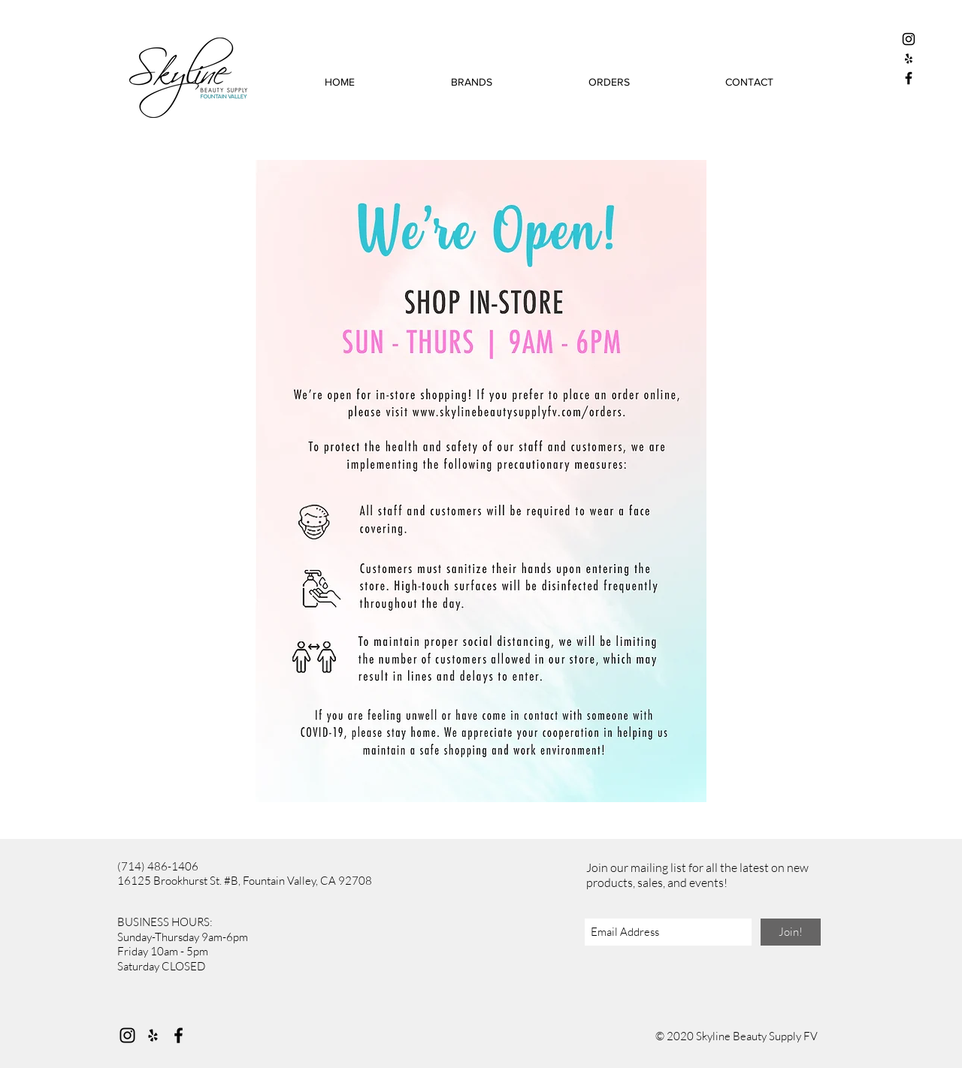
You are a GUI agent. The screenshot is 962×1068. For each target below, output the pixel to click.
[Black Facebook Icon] (908, 78)
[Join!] (791, 932)
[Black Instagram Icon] (908, 39)
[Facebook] (178, 1035)
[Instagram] (127, 1035)
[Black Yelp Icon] (908, 58)
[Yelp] (153, 1035)
